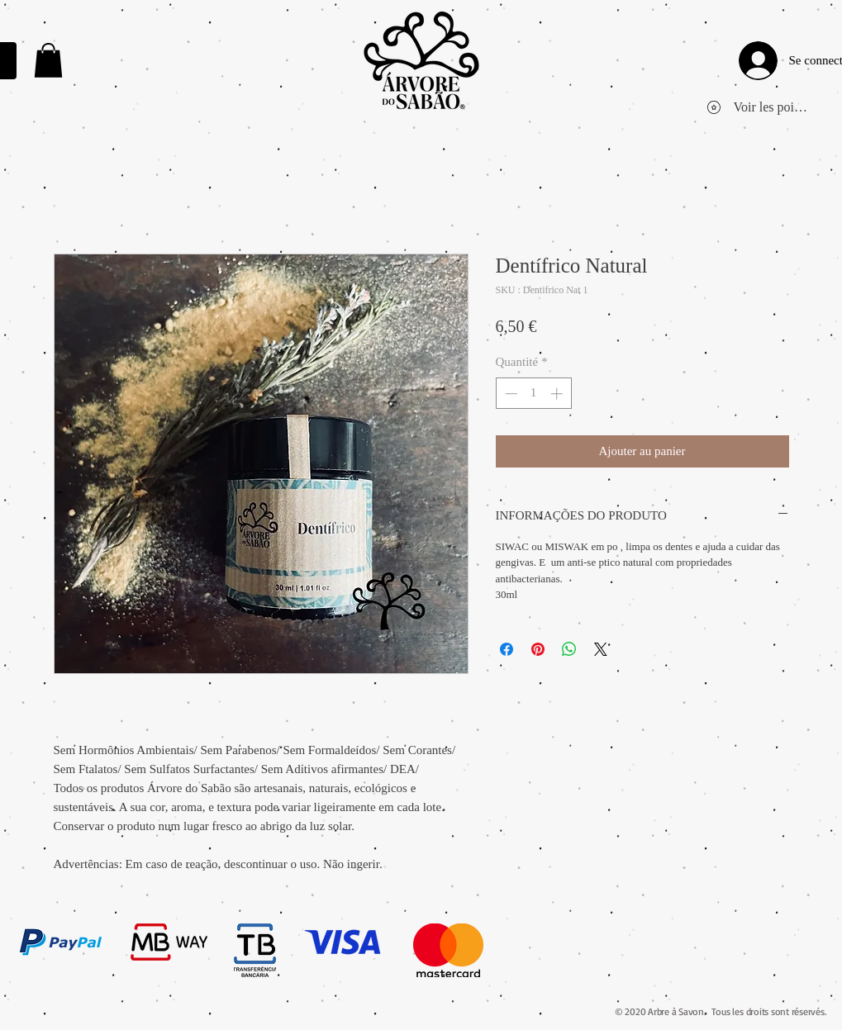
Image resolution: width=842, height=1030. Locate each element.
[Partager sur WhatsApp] (569, 649)
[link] (48, 60)
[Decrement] (509, 393)
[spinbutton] (533, 393)
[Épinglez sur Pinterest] (538, 649)
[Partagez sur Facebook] (506, 649)
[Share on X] (601, 649)
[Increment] (558, 393)
